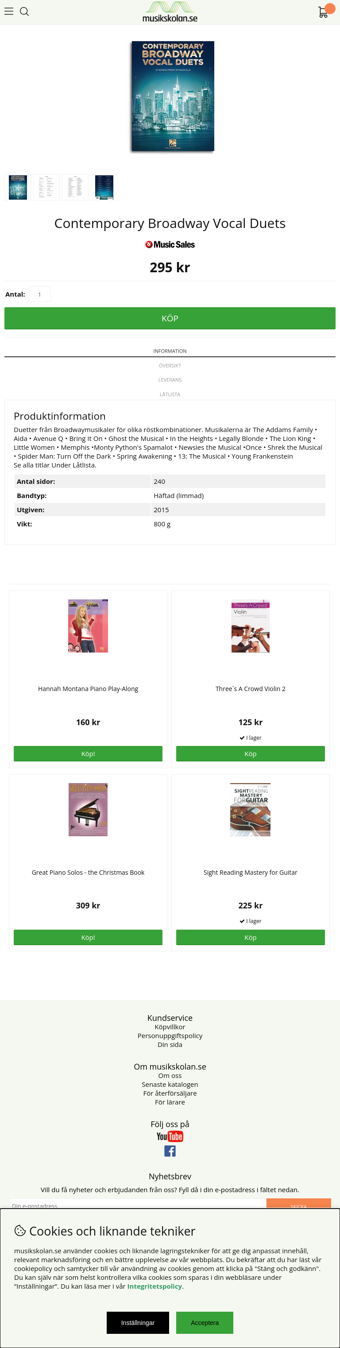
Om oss (170, 1075)
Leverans (170, 379)
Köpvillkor (170, 1026)
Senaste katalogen (170, 1084)
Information (169, 351)
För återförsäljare (170, 1093)
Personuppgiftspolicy (170, 1035)
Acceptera (205, 1322)
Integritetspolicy (155, 1286)
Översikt (170, 365)
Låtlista (170, 394)
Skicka (298, 1206)
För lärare (170, 1101)
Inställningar (138, 1322)
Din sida (170, 1044)
